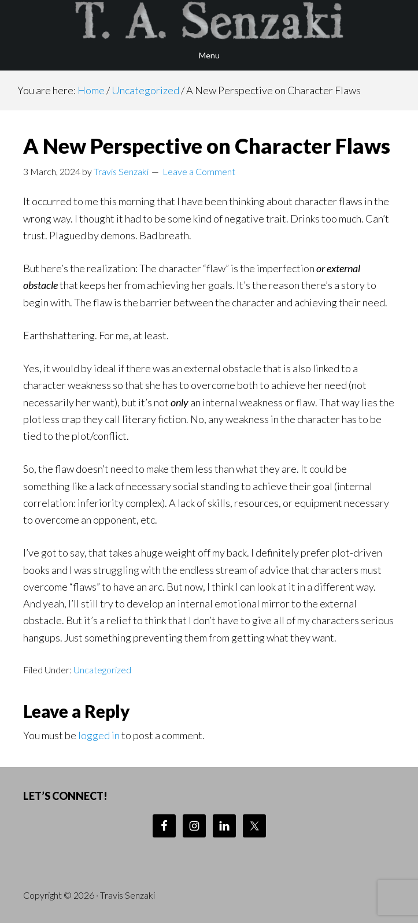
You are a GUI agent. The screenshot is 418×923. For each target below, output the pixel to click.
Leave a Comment (198, 171)
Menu (209, 55)
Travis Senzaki (209, 20)
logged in (99, 735)
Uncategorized (102, 669)
